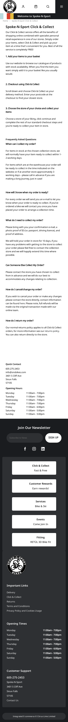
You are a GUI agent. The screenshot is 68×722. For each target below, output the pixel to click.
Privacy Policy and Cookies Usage (24, 610)
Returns (11, 601)
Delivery (11, 592)
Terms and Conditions (18, 606)
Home (5, 21)
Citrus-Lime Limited (46, 716)
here (22, 303)
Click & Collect (14, 597)
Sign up (53, 437)
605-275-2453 (15, 677)
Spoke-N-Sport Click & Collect (25, 21)
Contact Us (12, 700)
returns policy (52, 331)
